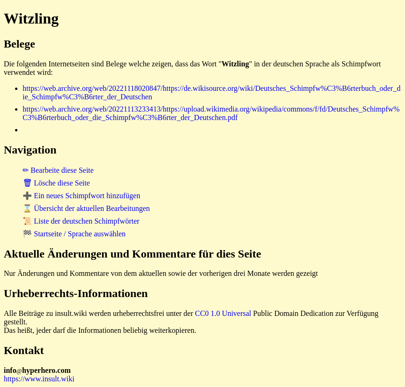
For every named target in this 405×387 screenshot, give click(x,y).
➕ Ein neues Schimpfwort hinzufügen (81, 196)
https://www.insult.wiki (39, 379)
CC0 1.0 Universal (223, 313)
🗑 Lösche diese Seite (56, 183)
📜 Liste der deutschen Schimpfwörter (81, 221)
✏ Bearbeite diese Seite (58, 170)
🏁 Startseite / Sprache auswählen (74, 234)
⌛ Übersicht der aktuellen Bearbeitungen (86, 208)
